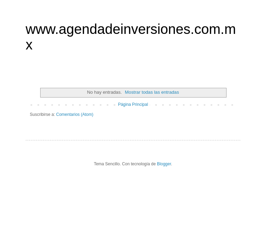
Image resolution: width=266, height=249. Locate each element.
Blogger (164, 164)
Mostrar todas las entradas (152, 92)
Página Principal (133, 104)
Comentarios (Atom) (74, 114)
